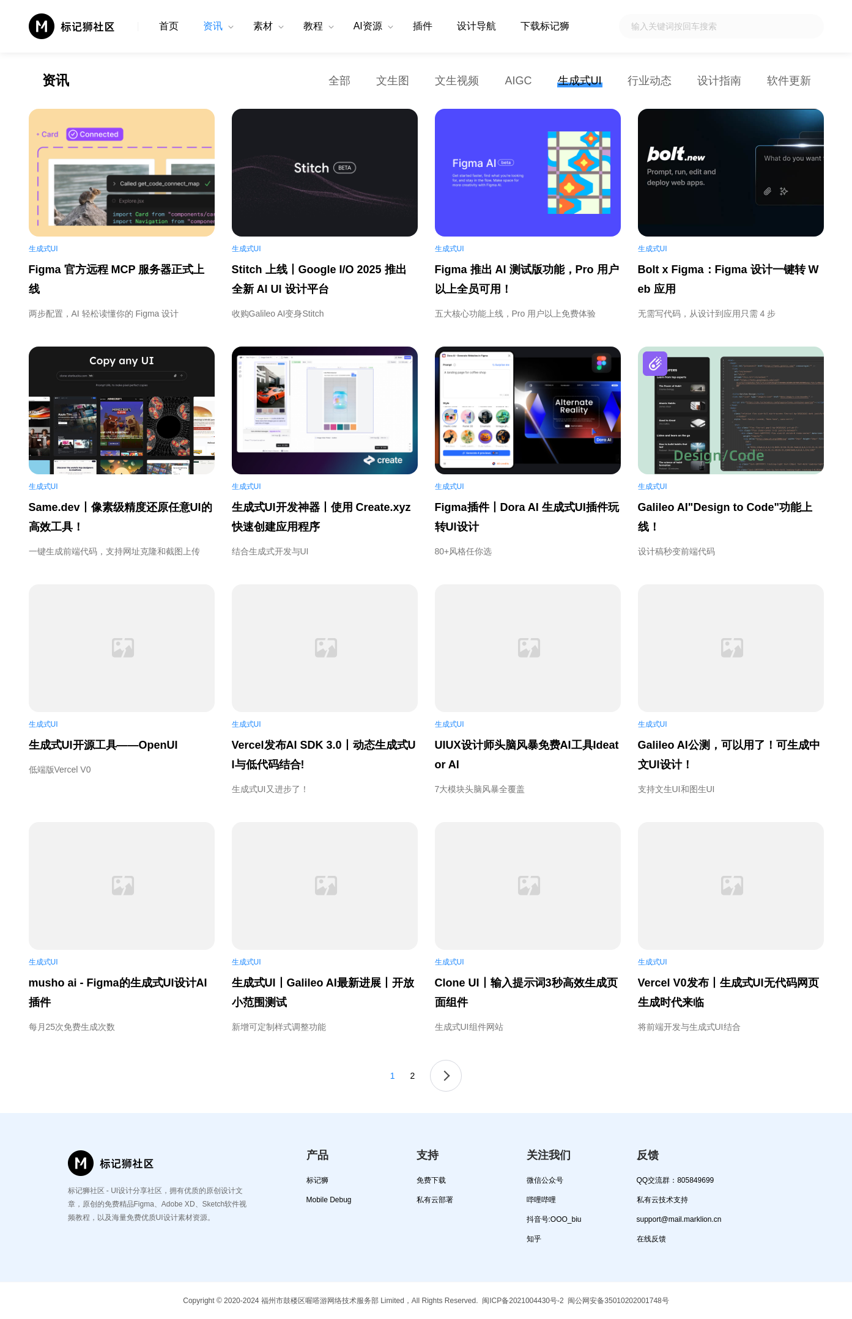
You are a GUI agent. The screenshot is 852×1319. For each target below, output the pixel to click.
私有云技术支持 (662, 1200)
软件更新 (789, 81)
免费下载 (431, 1180)
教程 (313, 26)
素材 (263, 26)
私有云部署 (435, 1200)
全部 (339, 81)
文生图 (392, 81)
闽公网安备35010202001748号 (618, 1300)
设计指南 (719, 81)
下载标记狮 (544, 26)
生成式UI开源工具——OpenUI (103, 745)
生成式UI (580, 81)
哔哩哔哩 (541, 1200)
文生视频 (457, 81)
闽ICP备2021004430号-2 (522, 1300)
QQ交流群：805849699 (675, 1180)
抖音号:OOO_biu (554, 1219)
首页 (169, 26)
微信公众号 (545, 1180)
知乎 (534, 1239)
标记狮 (317, 1180)
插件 (422, 26)
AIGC (518, 81)
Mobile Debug (329, 1200)
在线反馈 (651, 1239)
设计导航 (476, 26)
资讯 (213, 26)
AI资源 (368, 26)
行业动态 (650, 81)
